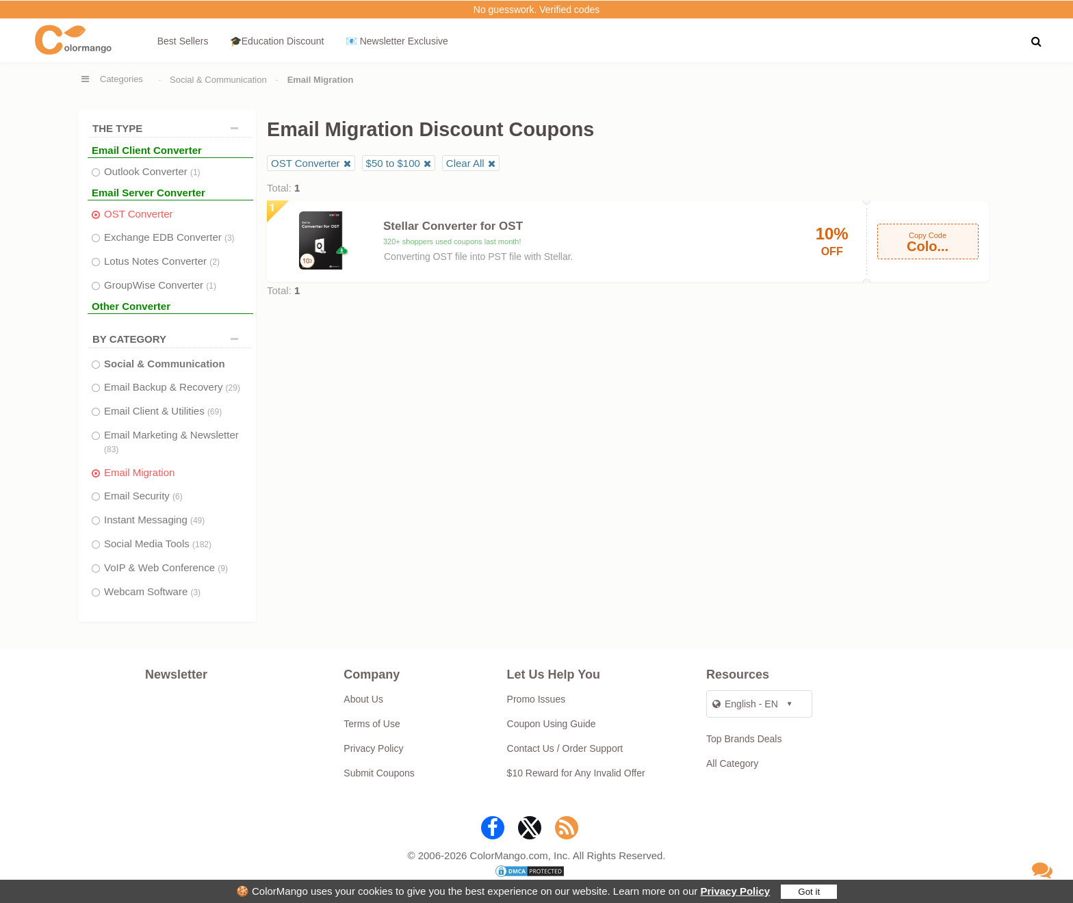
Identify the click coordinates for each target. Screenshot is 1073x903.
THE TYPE (168, 128)
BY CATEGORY (168, 339)
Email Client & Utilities (163, 411)
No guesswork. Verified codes (536, 9)
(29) (233, 388)
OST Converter (138, 214)
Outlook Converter (152, 171)
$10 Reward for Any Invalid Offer (576, 773)
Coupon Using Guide (551, 723)
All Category (732, 763)
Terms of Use (372, 723)
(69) (214, 412)
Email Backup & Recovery (172, 387)
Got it (809, 892)
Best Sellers (183, 41)
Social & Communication (218, 80)
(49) (197, 520)
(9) (223, 568)
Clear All (465, 163)
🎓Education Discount (277, 41)
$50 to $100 (393, 163)
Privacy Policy (735, 891)
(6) (177, 496)
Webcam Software (152, 591)
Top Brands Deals (744, 738)
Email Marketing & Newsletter (171, 441)
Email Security (143, 495)
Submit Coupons (379, 773)
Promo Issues (536, 699)
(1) (195, 172)
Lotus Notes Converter (162, 261)
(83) (111, 449)
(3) (229, 238)
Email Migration (139, 472)
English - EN (745, 703)
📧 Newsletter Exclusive (397, 41)
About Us (363, 699)
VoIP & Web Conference (166, 567)
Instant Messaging (154, 519)
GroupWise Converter (160, 285)
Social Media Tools (157, 543)
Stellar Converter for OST (453, 226)
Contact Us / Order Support (565, 748)
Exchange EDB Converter (169, 237)
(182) (201, 544)
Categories (121, 79)
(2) (214, 262)
